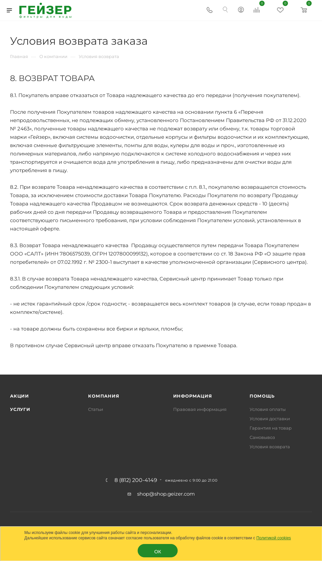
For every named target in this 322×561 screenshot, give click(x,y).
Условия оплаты (268, 409)
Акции (19, 396)
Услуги (20, 409)
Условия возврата (270, 446)
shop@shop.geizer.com (166, 494)
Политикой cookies (273, 538)
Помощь (262, 396)
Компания (103, 396)
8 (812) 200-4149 (135, 480)
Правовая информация (200, 409)
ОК (157, 551)
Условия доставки (270, 418)
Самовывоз (262, 437)
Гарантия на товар (271, 428)
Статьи (95, 409)
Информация (192, 396)
